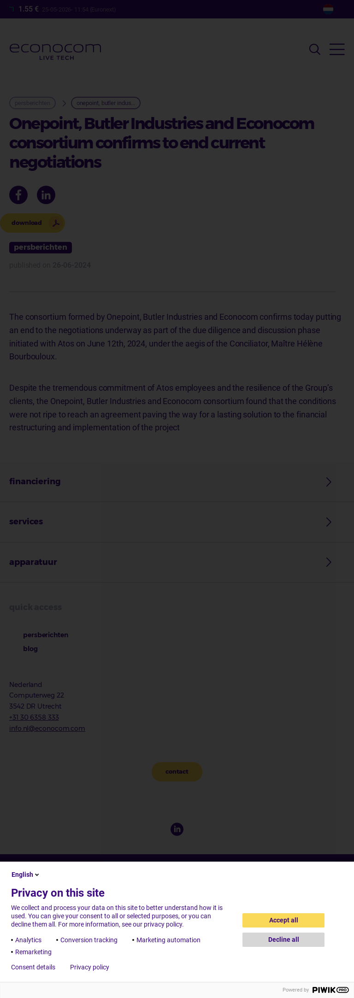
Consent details (33, 967)
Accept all (283, 920)
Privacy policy (89, 967)
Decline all (283, 939)
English (26, 874)
